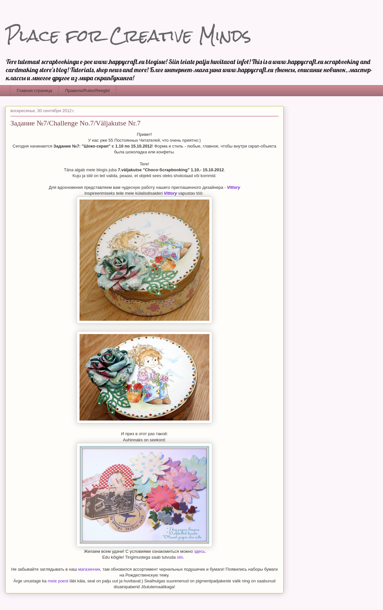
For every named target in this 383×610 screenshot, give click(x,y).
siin (180, 557)
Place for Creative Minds (128, 35)
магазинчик (89, 569)
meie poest (58, 580)
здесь (199, 551)
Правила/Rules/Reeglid (87, 90)
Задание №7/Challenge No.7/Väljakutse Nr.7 (75, 123)
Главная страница (34, 90)
